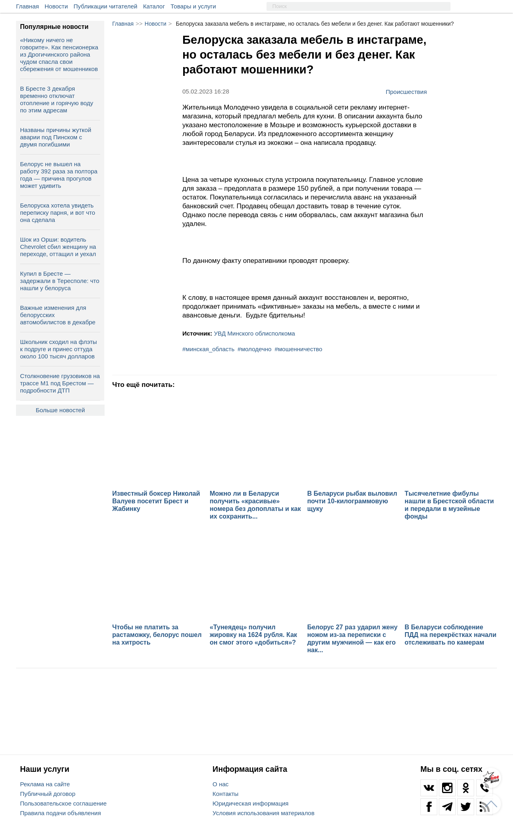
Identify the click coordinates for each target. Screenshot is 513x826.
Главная (27, 6)
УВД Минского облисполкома (254, 333)
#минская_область (208, 349)
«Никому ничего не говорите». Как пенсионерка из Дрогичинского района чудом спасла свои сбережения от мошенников (59, 54)
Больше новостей (60, 410)
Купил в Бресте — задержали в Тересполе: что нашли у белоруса (59, 280)
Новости (56, 6)
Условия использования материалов (263, 813)
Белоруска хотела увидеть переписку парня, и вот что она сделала (57, 212)
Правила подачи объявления (60, 813)
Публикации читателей (105, 6)
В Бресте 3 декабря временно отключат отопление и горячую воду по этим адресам (56, 99)
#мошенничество (298, 349)
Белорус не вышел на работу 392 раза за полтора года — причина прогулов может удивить (58, 175)
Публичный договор (47, 793)
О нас (220, 784)
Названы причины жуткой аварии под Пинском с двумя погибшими (55, 137)
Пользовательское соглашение (63, 803)
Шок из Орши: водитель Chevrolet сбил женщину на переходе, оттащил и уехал (58, 246)
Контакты (225, 793)
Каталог (154, 6)
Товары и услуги (193, 6)
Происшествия (406, 91)
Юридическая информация (250, 803)
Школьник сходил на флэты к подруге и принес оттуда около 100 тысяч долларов (58, 349)
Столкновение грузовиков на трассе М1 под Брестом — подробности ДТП (60, 383)
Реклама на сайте (45, 784)
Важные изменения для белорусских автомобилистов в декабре (57, 315)
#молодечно (255, 349)
